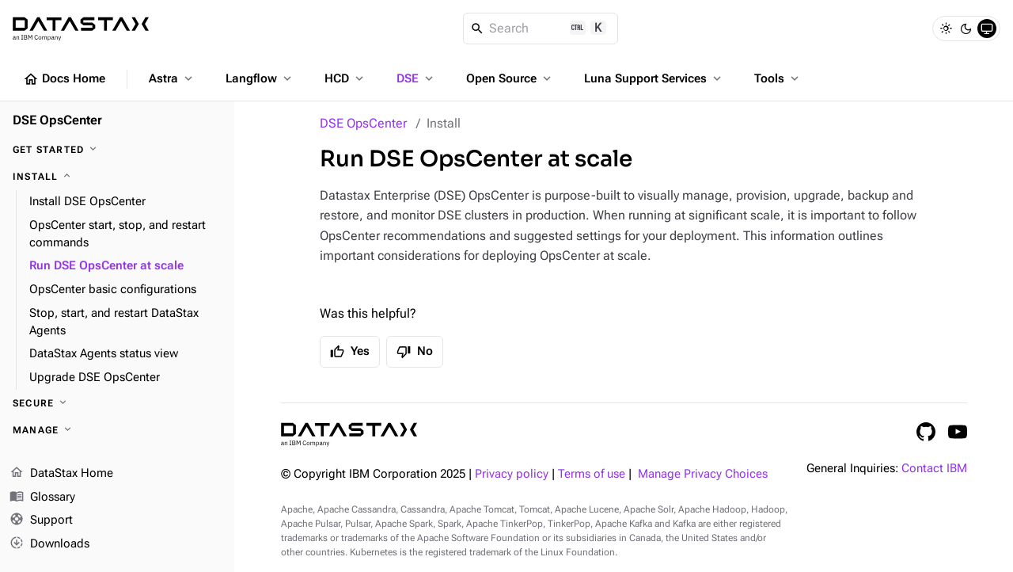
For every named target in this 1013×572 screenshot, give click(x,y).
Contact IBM (934, 468)
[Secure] (117, 403)
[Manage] (117, 430)
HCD (345, 78)
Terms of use (591, 474)
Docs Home (64, 79)
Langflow (260, 78)
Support (41, 521)
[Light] (945, 28)
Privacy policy (511, 474)
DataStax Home (61, 473)
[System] (986, 28)
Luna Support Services (654, 78)
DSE (416, 78)
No (414, 352)
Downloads (49, 544)
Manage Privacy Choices (703, 474)
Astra (172, 78)
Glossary (42, 497)
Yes (350, 352)
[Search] (541, 28)
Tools (778, 78)
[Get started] (117, 149)
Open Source (510, 78)
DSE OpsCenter (363, 123)
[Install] (117, 176)
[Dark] (966, 28)
